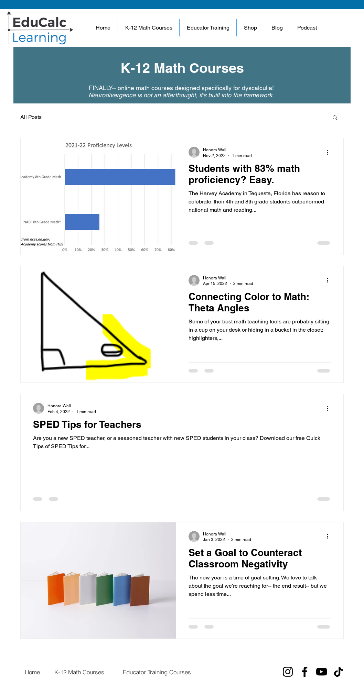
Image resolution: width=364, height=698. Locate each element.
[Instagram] (288, 671)
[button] (208, 27)
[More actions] (330, 152)
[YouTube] (321, 671)
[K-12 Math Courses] (79, 672)
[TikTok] (338, 671)
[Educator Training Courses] (156, 672)
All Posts (31, 117)
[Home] (32, 672)
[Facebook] (304, 671)
